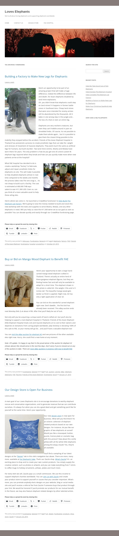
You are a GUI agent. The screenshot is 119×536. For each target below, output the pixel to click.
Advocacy (26, 241)
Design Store (33, 23)
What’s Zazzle (60, 459)
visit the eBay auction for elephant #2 (27, 334)
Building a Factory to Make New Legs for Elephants (36, 76)
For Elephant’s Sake (27, 459)
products (66, 514)
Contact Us (18, 23)
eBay (62, 372)
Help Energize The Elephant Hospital (99, 92)
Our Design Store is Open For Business (28, 390)
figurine (19, 375)
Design (20, 456)
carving (57, 372)
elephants (57, 241)
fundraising (25, 244)
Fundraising (34, 241)
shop (72, 514)
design (51, 514)
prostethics (40, 244)
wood (55, 375)
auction (51, 372)
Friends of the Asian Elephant (32, 375)
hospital (32, 244)
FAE (68, 241)
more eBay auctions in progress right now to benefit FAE (51, 349)
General (42, 241)
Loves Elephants (17, 11)
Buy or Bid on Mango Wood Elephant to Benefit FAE (36, 259)
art (47, 372)
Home (7, 23)
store (7, 517)
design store (56, 416)
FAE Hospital (48, 23)
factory (64, 241)
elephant (68, 372)
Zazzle (11, 517)
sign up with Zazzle (51, 476)
